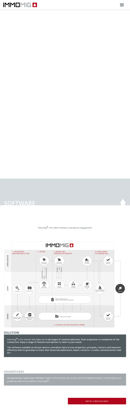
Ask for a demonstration (97, 401)
